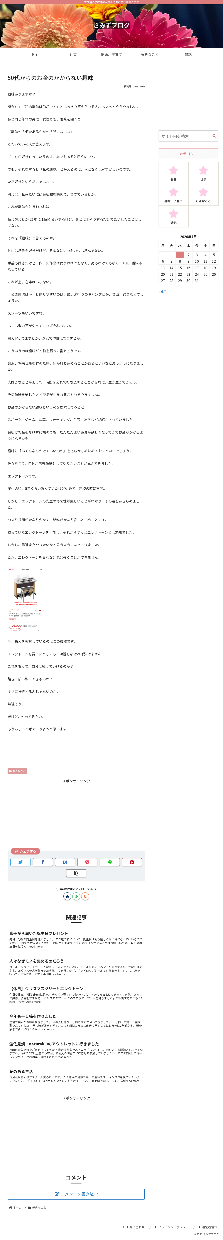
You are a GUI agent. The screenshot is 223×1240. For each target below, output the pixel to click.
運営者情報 (208, 1227)
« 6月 (163, 291)
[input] (188, 136)
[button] (214, 136)
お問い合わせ (134, 1227)
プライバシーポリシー (172, 1227)
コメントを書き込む (79, 1194)
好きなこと (17, 771)
